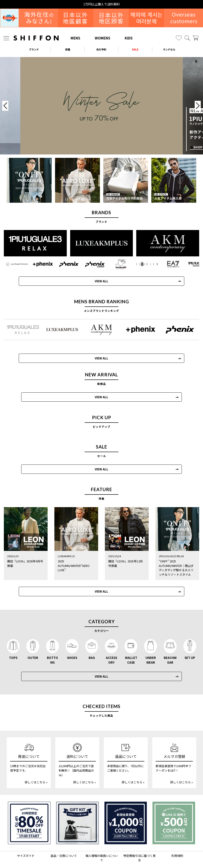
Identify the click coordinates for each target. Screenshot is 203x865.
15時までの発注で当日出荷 (101, 4)
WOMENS (102, 38)
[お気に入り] (179, 38)
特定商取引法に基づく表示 (139, 838)
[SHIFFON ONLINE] (36, 38)
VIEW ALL (97, 280)
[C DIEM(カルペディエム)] (141, 263)
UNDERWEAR (150, 640)
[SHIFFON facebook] (116, 852)
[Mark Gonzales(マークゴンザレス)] (116, 263)
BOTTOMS (52, 640)
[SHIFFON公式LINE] (107, 852)
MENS (75, 38)
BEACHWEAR (170, 640)
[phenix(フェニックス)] (65, 263)
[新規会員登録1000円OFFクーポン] (125, 803)
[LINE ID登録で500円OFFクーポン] (173, 803)
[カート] (196, 38)
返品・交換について (64, 836)
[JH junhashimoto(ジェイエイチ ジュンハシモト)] (15, 263)
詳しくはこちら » (36, 763)
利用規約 (177, 836)
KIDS (129, 38)
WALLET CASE (131, 640)
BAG (92, 638)
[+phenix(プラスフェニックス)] (40, 263)
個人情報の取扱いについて (101, 838)
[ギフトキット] (77, 803)
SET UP (190, 638)
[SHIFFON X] (97, 852)
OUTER (33, 638)
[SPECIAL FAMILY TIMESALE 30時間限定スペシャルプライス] (29, 803)
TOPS (13, 638)
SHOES (72, 638)
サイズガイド (26, 836)
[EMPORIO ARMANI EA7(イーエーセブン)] (167, 263)
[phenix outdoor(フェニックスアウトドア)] (91, 263)
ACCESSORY (111, 640)
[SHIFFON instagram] (87, 852)
